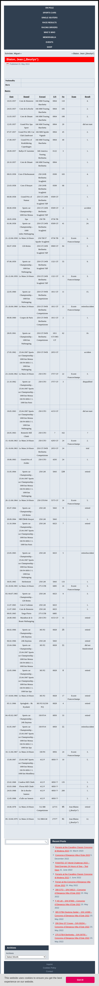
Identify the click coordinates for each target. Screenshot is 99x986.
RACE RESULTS (49, 22)
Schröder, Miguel (12, 53)
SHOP (49, 47)
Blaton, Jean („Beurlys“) (83, 53)
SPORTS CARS (49, 13)
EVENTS (49, 42)
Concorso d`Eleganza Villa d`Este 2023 (72, 855)
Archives (10, 953)
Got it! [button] (80, 980)
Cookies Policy (49, 968)
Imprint (49, 964)
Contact (49, 971)
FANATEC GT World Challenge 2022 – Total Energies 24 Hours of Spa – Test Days (72, 866)
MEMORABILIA (49, 37)
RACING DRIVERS (49, 27)
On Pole (49, 8)
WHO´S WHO (49, 32)
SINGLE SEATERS (49, 18)
